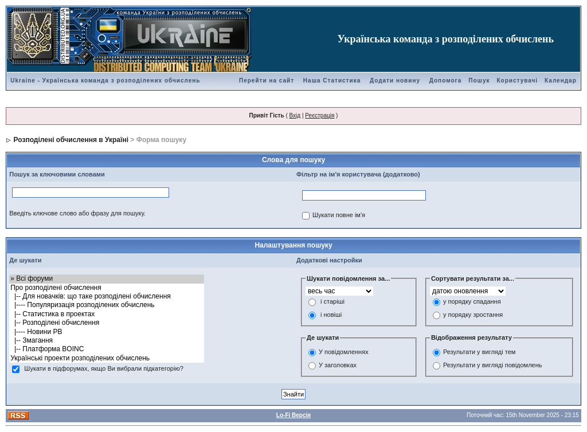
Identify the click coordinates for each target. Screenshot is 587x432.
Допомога (445, 80)
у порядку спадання (472, 302)
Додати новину (395, 80)
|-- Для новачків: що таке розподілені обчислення (106, 296)
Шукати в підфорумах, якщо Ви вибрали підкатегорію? (103, 369)
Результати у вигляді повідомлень (492, 365)
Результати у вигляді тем (479, 351)
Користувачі (517, 80)
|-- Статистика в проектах (106, 314)
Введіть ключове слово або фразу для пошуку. (77, 213)
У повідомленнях (344, 351)
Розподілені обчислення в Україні (71, 140)
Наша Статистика (332, 80)
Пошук (479, 80)
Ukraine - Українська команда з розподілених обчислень (105, 80)
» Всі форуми (106, 278)
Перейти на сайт (266, 80)
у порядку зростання (473, 315)
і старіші (332, 302)
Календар (561, 80)
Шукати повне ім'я (338, 215)
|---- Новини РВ (106, 332)
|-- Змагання (106, 340)
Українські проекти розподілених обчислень (106, 358)
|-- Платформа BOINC (106, 349)
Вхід (295, 115)
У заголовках (338, 365)
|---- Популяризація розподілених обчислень (106, 305)
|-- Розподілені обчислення (106, 323)
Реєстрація (319, 115)
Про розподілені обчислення (106, 288)
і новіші (331, 315)
